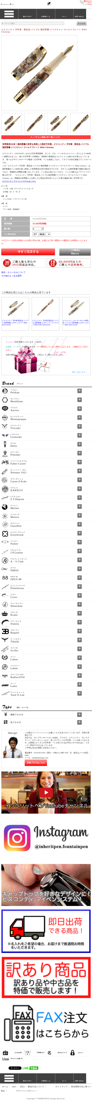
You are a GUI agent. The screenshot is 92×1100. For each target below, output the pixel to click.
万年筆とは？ (41, 1052)
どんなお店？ (18, 1052)
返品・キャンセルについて (13, 272)
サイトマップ (61, 1087)
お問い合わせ (79, 16)
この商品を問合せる (75, 252)
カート (64, 16)
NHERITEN (7, 4)
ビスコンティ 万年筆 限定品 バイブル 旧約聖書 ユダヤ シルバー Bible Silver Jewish (15, 323)
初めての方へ (27, 16)
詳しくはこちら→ (79, 372)
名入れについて (62, 1052)
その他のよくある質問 (11, 276)
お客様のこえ (45, 16)
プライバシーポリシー (26, 1091)
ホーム (5, 1087)
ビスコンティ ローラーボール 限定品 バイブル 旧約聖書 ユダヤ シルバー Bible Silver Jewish (76, 323)
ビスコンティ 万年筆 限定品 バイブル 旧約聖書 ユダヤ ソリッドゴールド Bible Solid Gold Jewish (45, 323)
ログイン (80, 1053)
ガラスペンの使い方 (16, 1058)
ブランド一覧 (9, 16)
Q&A (14, 1087)
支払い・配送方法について (32, 1087)
